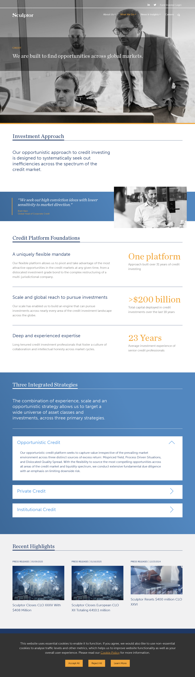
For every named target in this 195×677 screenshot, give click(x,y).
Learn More (120, 663)
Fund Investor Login (170, 5)
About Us (108, 14)
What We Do (127, 14)
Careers (169, 14)
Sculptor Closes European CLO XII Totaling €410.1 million (95, 607)
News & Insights (150, 14)
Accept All (74, 663)
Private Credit (31, 491)
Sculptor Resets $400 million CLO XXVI (156, 601)
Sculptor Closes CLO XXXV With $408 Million (36, 607)
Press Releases (20, 561)
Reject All (97, 663)
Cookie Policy (110, 652)
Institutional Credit (36, 509)
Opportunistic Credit (38, 442)
